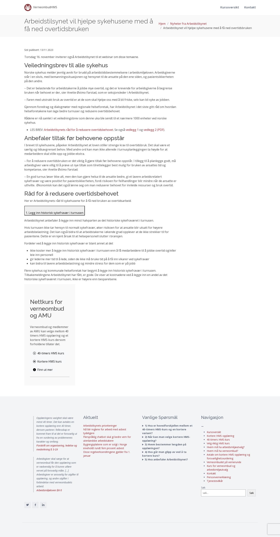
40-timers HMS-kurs (218, 439)
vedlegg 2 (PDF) (154, 130)
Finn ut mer (43, 370)
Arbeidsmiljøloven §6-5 (49, 490)
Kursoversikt (229, 7)
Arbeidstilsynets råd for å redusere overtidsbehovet (78, 130)
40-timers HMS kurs (48, 353)
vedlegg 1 (132, 130)
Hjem (162, 24)
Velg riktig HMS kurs (218, 443)
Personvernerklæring (219, 477)
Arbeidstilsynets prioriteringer (100, 425)
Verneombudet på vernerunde (224, 462)
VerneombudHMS (40, 7)
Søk (203, 487)
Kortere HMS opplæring (220, 436)
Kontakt (250, 7)
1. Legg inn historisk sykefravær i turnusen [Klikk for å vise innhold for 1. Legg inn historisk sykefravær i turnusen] (54, 213)
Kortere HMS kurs (47, 361)
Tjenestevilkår (215, 481)
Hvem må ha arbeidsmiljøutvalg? (225, 447)
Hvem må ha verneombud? (222, 451)
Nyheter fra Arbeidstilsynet (188, 24)
